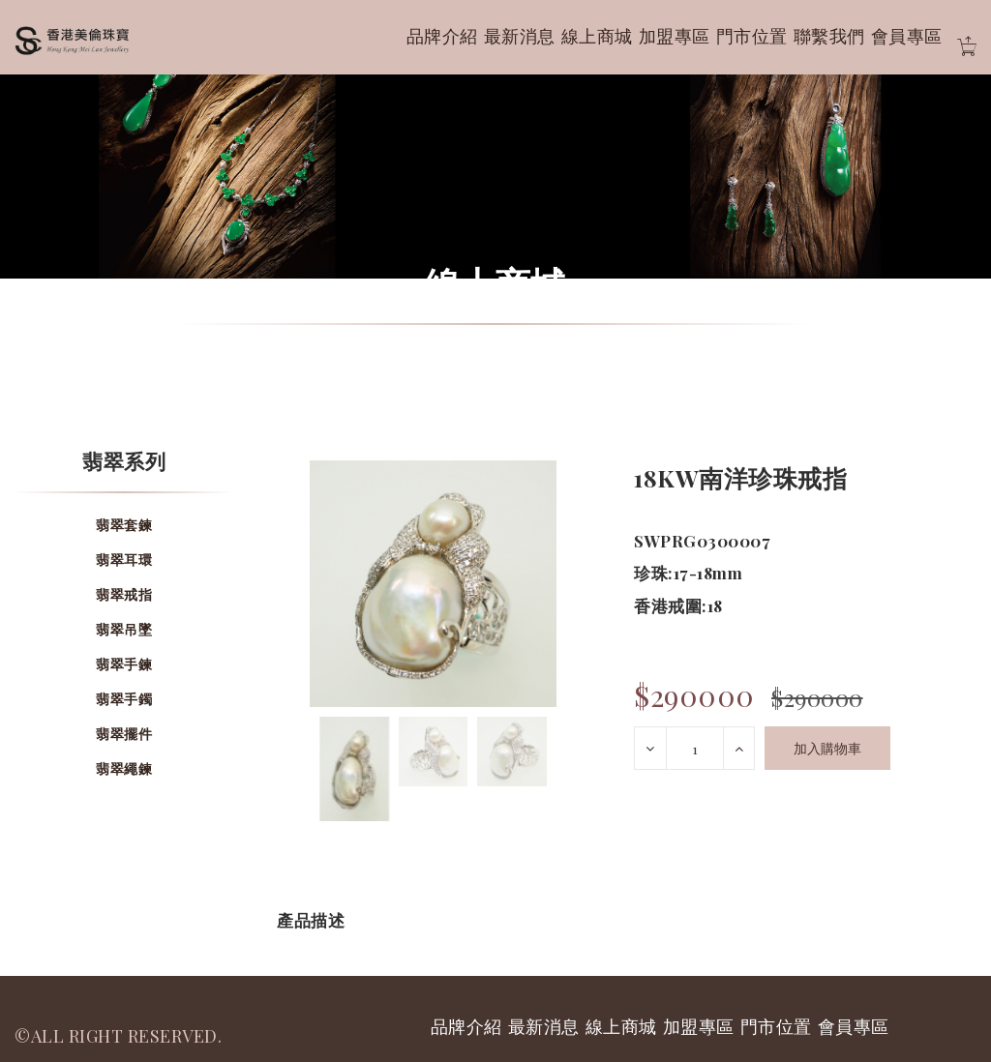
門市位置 (752, 35)
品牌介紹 (442, 35)
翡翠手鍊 (124, 664)
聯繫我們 (829, 35)
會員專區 (907, 35)
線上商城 (597, 35)
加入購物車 (827, 748)
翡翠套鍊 (124, 525)
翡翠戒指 (124, 594)
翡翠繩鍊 (124, 768)
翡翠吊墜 (124, 629)
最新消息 (520, 35)
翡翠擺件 (124, 733)
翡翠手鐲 (124, 699)
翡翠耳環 (124, 559)
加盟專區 (674, 35)
